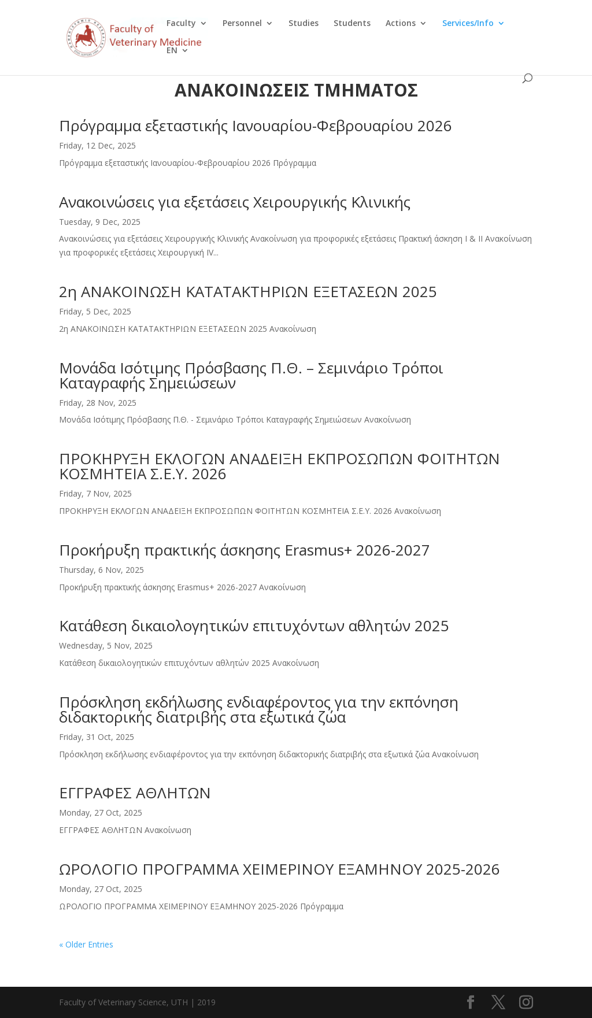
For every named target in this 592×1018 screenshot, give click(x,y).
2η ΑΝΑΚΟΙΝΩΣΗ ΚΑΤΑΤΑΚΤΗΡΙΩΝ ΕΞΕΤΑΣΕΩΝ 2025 (248, 291)
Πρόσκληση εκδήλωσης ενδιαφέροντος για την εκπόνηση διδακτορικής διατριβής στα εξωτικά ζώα (258, 709)
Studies (303, 23)
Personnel (242, 23)
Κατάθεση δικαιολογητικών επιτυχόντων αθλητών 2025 (254, 625)
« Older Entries (86, 944)
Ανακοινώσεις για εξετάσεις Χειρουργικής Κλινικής (234, 201)
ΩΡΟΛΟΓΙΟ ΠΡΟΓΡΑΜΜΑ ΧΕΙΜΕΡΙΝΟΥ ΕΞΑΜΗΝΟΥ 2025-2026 (279, 868)
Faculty (181, 23)
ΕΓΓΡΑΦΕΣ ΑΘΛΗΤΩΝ (135, 792)
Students (352, 23)
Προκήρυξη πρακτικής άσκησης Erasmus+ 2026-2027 (244, 549)
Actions (401, 23)
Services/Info (468, 23)
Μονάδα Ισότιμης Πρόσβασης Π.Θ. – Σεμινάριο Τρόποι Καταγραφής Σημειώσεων (251, 375)
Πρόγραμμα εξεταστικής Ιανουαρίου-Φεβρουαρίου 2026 (255, 125)
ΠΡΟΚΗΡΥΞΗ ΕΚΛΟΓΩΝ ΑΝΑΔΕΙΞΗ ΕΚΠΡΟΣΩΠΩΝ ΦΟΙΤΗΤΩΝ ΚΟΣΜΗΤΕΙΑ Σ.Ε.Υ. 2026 (279, 466)
